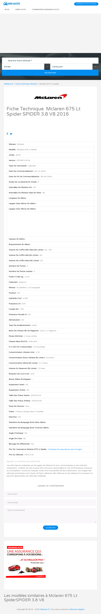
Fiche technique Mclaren (26, 84)
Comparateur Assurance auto (45, 9)
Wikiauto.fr (8, 84)
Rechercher (50, 73)
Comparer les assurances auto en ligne (65, 449)
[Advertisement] (50, 33)
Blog (7, 9)
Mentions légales (77, 609)
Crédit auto (20, 9)
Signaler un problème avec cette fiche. (23, 461)
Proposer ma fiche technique (86, 4)
